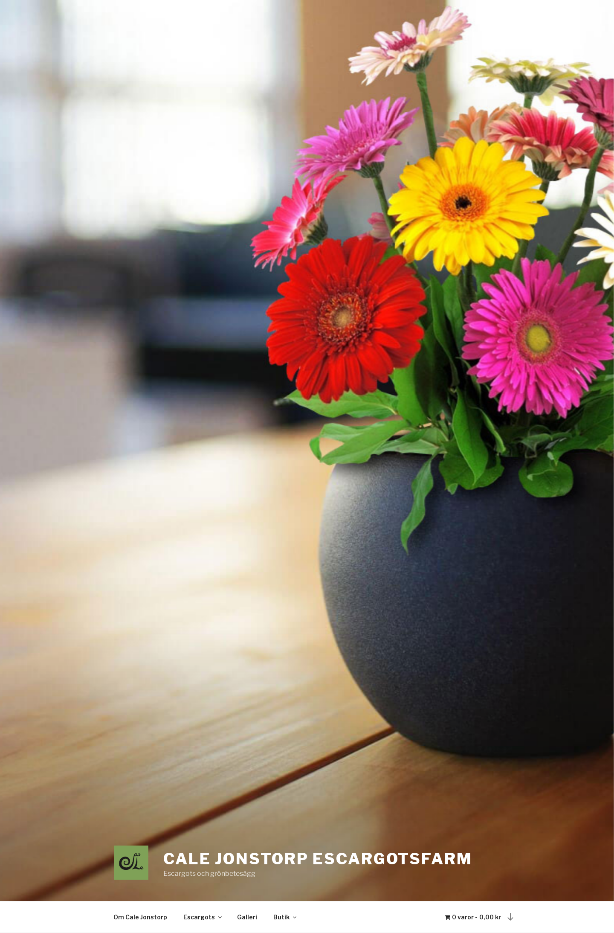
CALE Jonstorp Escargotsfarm (317, 858)
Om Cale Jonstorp (140, 917)
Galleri (247, 917)
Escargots (203, 917)
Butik (285, 917)
